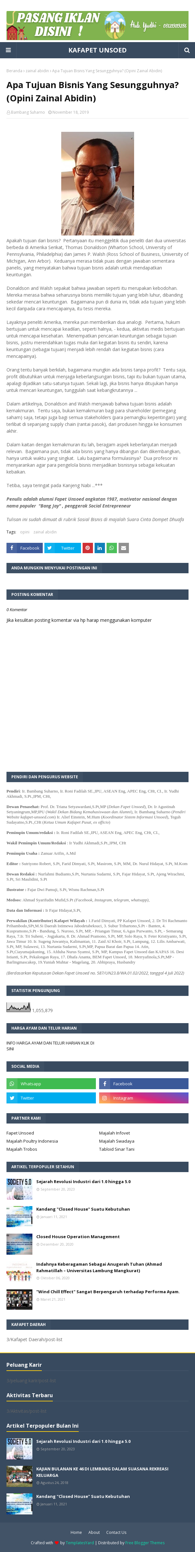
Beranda (14, 71)
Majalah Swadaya (116, 1141)
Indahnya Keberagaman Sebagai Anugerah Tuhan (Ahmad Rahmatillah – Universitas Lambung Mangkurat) (99, 1267)
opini (24, 532)
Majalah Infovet (114, 1133)
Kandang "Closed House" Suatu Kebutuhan (83, 1209)
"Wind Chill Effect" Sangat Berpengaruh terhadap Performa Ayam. (108, 1292)
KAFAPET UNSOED (97, 50)
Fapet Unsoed (20, 1133)
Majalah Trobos (21, 1149)
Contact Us (116, 1532)
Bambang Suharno (28, 112)
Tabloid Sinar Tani (116, 1149)
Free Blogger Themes (145, 1543)
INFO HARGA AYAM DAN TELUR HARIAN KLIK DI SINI (50, 1046)
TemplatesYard (80, 1543)
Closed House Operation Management (78, 1236)
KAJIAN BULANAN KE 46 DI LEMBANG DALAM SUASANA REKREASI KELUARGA (102, 1472)
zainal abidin (37, 71)
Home (76, 1532)
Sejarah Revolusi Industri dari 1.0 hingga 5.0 (83, 1181)
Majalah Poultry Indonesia (32, 1141)
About (94, 1532)
